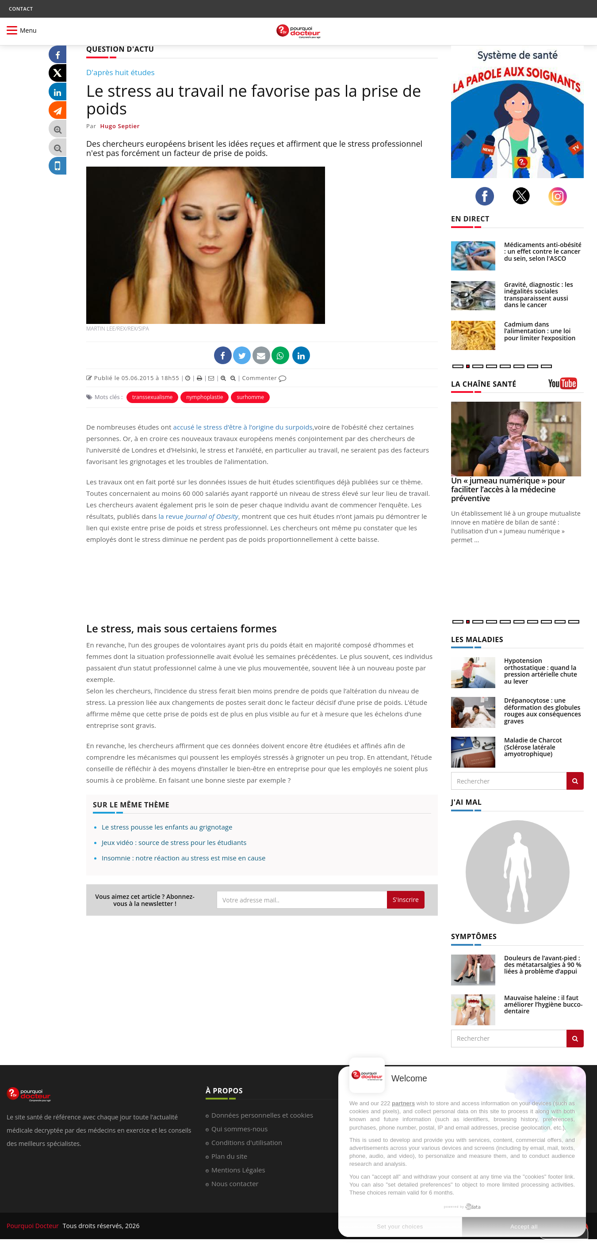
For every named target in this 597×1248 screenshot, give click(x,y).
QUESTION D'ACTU (120, 49)
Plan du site (229, 1156)
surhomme (250, 397)
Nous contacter (235, 1183)
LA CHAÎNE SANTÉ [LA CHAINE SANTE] (484, 384)
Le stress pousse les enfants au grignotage (167, 826)
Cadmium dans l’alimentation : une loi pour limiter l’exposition (539, 331)
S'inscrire (406, 899)
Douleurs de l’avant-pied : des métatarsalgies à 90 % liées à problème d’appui (543, 965)
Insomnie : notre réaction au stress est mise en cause (183, 857)
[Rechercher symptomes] (575, 1038)
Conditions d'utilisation (246, 1142)
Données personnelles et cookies (262, 1115)
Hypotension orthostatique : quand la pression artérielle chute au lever (540, 670)
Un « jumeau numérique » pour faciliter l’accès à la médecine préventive (508, 489)
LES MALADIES (477, 639)
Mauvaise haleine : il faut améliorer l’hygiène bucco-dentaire (543, 1004)
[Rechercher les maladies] (575, 781)
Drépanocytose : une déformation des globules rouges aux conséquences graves (542, 710)
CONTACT (21, 8)
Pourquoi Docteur (34, 1225)
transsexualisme (152, 397)
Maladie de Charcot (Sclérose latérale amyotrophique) (533, 747)
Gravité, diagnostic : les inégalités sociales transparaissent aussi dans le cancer (538, 294)
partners (403, 1103)
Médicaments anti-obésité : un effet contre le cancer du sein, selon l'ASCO (543, 251)
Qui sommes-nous (239, 1128)
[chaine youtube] (566, 386)
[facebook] (487, 196)
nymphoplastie (204, 397)
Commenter (264, 378)
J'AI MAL (466, 802)
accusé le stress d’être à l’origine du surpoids (242, 426)
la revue (198, 516)
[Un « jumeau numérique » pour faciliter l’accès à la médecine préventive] (517, 439)
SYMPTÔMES (474, 936)
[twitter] (524, 196)
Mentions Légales (238, 1169)
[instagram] (560, 196)
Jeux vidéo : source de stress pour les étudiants (174, 842)
